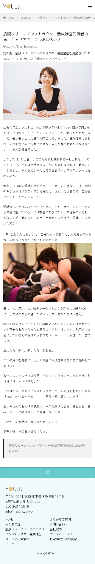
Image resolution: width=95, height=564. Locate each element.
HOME (10, 17)
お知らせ (26, 17)
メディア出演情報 (17, 539)
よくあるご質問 (60, 519)
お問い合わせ (59, 524)
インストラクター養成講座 (23, 534)
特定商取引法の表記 (63, 539)
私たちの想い (14, 524)
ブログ (9, 544)
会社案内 (56, 529)
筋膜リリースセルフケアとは (24, 529)
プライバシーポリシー (65, 534)
